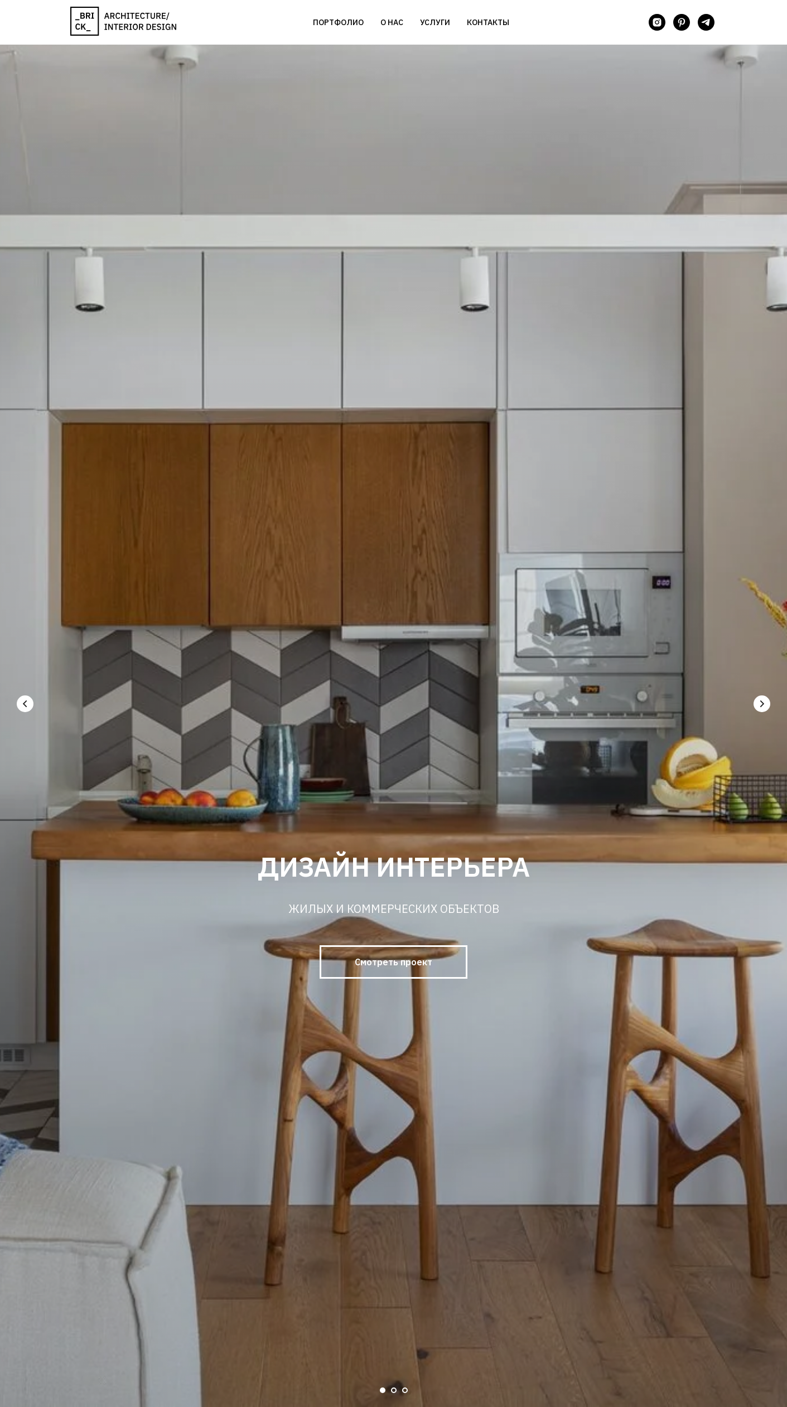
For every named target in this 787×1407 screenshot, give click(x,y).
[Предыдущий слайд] (25, 703)
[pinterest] (681, 22)
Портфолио (338, 22)
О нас (391, 22)
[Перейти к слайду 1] (382, 1390)
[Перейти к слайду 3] (405, 1390)
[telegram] (706, 22)
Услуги (435, 22)
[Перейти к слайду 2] (394, 1390)
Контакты (488, 22)
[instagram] (657, 22)
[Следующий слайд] (762, 703)
